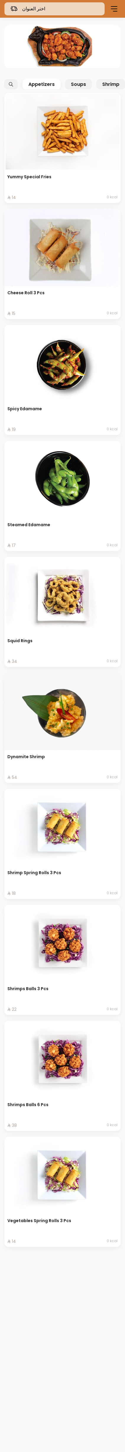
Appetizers (41, 84)
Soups (78, 84)
